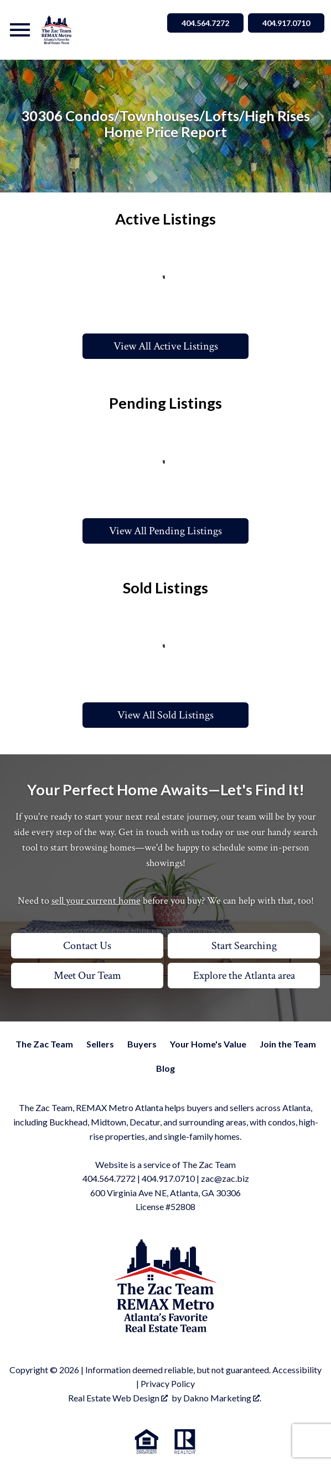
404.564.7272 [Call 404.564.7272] (205, 23)
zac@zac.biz (225, 1178)
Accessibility (297, 1369)
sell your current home (96, 900)
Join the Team (288, 1044)
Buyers (142, 1044)
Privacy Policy (168, 1383)
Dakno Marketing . (222, 1398)
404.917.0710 (168, 1178)
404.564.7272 (109, 1178)
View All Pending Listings (165, 531)
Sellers (100, 1044)
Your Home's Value (208, 1044)
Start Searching (244, 946)
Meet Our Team (87, 975)
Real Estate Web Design (118, 1398)
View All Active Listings (165, 346)
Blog (165, 1068)
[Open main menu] (20, 30)
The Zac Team (44, 1044)
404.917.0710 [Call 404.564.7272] (286, 23)
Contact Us (87, 946)
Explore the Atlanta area (244, 975)
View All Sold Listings (165, 715)
